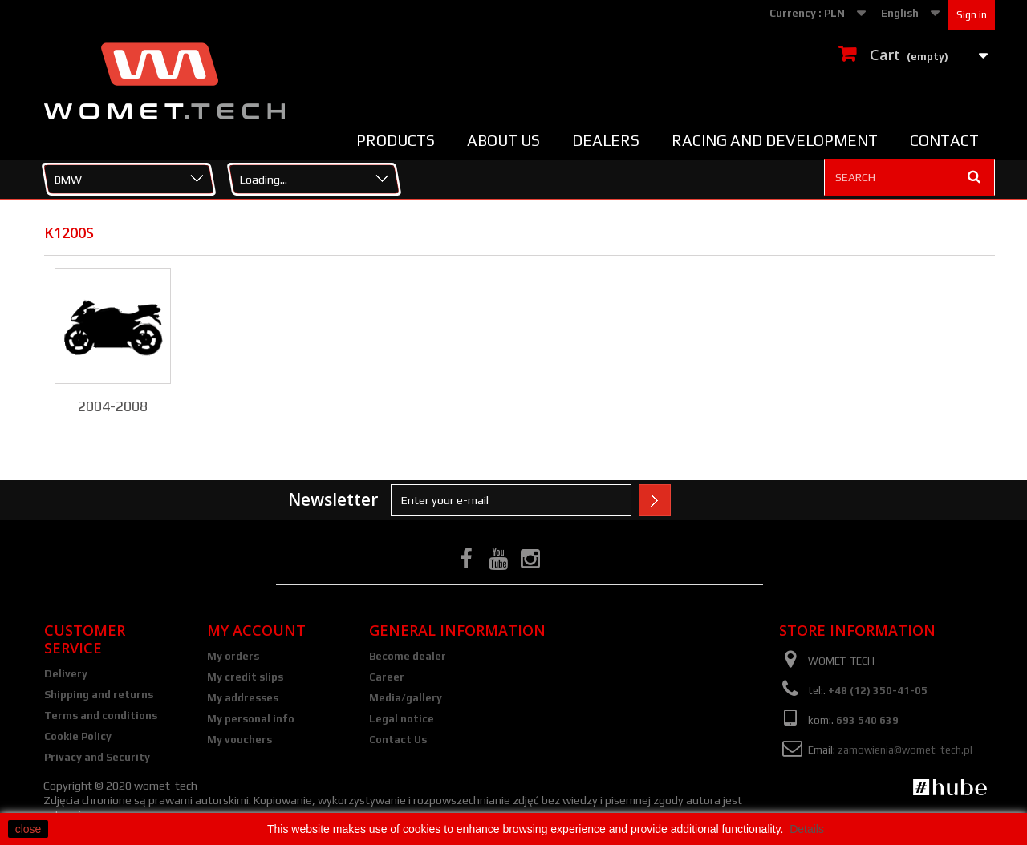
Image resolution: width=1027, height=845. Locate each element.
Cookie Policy (78, 736)
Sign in (971, 15)
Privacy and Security (97, 757)
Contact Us (398, 740)
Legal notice (401, 719)
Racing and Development (775, 140)
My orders (233, 656)
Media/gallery (405, 698)
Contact (944, 140)
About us (503, 140)
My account (256, 630)
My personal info (250, 719)
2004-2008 (113, 406)
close (28, 829)
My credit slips (245, 677)
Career (386, 677)
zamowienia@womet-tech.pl (905, 750)
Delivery (65, 674)
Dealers (605, 140)
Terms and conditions (100, 716)
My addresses (242, 698)
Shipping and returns (98, 695)
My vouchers (239, 740)
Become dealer (407, 656)
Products (395, 140)
